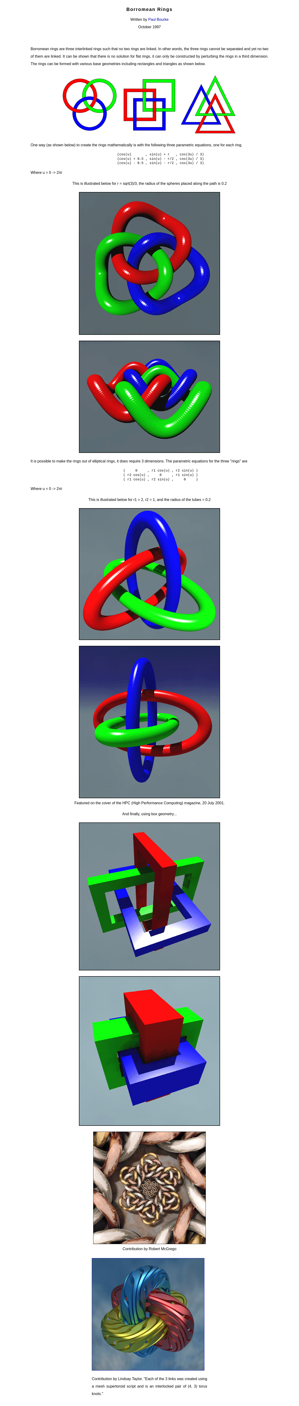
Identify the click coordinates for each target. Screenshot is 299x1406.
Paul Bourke (158, 19)
